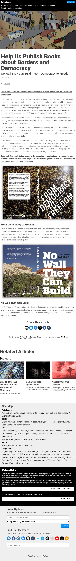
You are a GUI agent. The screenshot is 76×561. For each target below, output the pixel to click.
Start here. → (67, 499)
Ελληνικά (6, 454)
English (5, 451)
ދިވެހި (65, 460)
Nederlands (28, 457)
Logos (46, 422)
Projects (7, 84)
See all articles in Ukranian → (12, 8)
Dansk (13, 460)
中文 (37, 454)
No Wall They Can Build (47, 433)
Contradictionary (35, 431)
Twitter (23, 162)
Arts (4, 413)
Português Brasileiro (49, 451)
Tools (16, 6)
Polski (69, 451)
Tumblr (30, 162)
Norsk (21, 463)
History (41, 413)
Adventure (10, 413)
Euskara (66, 454)
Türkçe (12, 457)
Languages (44, 6)
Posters (19, 422)
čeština (59, 454)
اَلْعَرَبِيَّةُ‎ (65, 457)
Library (10, 6)
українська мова (39, 460)
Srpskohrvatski (40, 457)
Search (36, 6)
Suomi (14, 454)
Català (60, 460)
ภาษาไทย (26, 460)
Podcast (5, 436)
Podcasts (23, 6)
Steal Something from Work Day (16, 425)
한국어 (50, 457)
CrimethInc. (6, 2)
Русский (62, 451)
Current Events (30, 413)
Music (40, 422)
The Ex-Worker (8, 439)
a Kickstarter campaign (62, 121)
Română (57, 457)
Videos (34, 422)
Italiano (20, 451)
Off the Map (63, 433)
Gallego (5, 463)
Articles (5, 410)
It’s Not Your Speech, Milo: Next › (57, 337)
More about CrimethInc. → (62, 489)
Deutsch (27, 451)
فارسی (19, 457)
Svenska (5, 460)
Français (36, 451)
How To (48, 413)
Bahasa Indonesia (47, 454)
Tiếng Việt (52, 460)
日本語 (20, 454)
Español (12, 451)
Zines (4, 422)
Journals (11, 422)
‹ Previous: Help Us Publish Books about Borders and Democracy (25, 337)
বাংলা (71, 457)
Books (3, 6)
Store (30, 6)
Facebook (15, 162)
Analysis (19, 413)
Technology (63, 413)
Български (29, 454)
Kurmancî (13, 463)
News (54, 413)
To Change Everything (59, 422)
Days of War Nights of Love (24, 433)
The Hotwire (41, 439)
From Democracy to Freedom (14, 431)
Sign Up (65, 526)
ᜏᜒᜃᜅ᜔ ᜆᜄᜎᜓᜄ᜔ (31, 463)
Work (45, 431)
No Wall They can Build (25, 439)
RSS (10, 410)
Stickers (27, 422)
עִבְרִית (19, 460)
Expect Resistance (57, 431)
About (52, 6)
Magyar (5, 457)
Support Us (70, 2)
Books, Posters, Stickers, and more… (17, 445)
